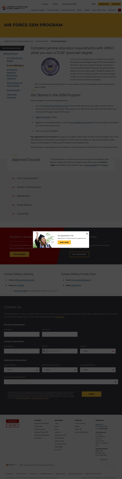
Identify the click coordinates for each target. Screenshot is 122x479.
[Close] (87, 233)
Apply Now (64, 242)
